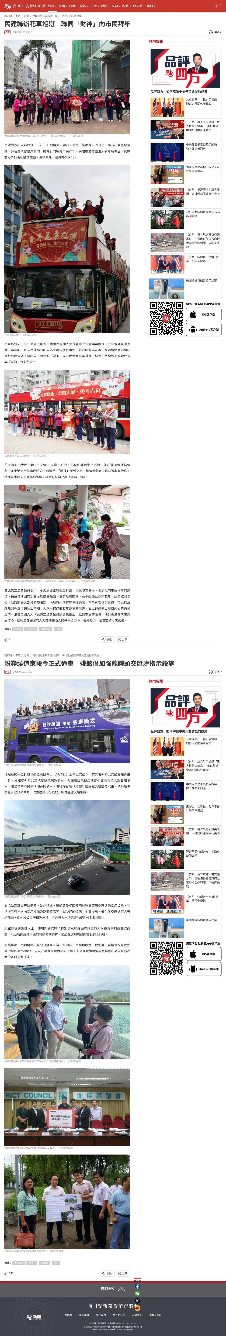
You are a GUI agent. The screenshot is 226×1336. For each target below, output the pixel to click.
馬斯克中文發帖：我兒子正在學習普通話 (203, 169)
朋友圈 (137, 6)
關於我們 (101, 1315)
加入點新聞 (119, 1315)
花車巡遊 (31, 629)
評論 (72, 6)
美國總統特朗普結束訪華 (201, 280)
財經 (104, 6)
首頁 (20, 6)
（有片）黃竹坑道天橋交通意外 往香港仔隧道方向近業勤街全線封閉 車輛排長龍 (203, 241)
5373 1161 (102, 1323)
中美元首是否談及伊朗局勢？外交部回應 (201, 146)
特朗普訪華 (38, 6)
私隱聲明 (137, 1315)
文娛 (115, 6)
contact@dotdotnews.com (126, 1323)
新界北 (32, 1263)
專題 (150, 6)
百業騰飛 (46, 629)
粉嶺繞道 (19, 1263)
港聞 (7, 32)
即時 (51, 6)
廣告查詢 (84, 1315)
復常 (59, 629)
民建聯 (18, 629)
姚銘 (56, 1263)
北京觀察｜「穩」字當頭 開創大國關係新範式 (203, 101)
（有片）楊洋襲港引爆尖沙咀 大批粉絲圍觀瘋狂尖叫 (203, 191)
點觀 (83, 6)
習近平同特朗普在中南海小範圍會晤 (203, 214)
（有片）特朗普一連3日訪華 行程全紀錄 (202, 259)
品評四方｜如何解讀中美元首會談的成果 (179, 92)
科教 (125, 6)
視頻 (62, 6)
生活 (94, 6)
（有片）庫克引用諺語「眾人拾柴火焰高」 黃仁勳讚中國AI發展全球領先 (203, 126)
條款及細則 (155, 1315)
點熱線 (68, 1315)
